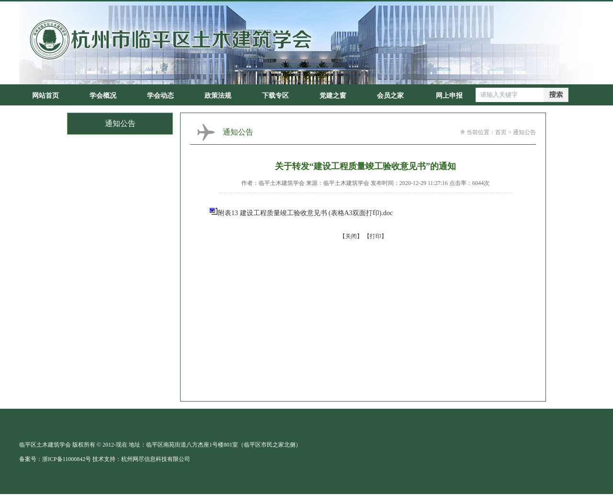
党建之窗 (332, 95)
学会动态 (160, 95)
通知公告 (524, 132)
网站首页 (45, 95)
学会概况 (103, 95)
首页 (501, 132)
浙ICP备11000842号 (66, 459)
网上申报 (449, 95)
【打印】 (375, 236)
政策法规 (217, 95)
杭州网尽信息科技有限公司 (155, 459)
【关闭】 (351, 236)
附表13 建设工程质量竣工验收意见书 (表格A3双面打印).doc (305, 213)
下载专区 (275, 95)
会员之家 (390, 95)
